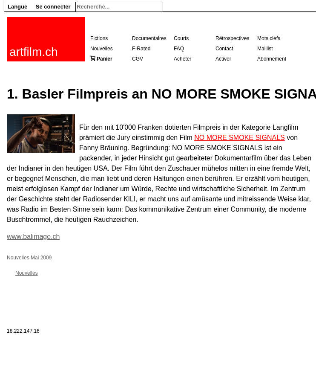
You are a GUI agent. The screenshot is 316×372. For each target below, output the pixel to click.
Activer (223, 59)
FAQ (179, 49)
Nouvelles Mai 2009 (29, 258)
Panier (104, 59)
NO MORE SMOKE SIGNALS (239, 137)
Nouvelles (101, 49)
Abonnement (271, 59)
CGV (137, 59)
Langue (17, 6)
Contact (224, 49)
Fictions (99, 38)
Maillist (265, 49)
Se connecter (53, 6)
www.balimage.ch (33, 236)
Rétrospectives (232, 38)
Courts (181, 38)
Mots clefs (268, 38)
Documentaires (149, 38)
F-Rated (141, 49)
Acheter (182, 59)
